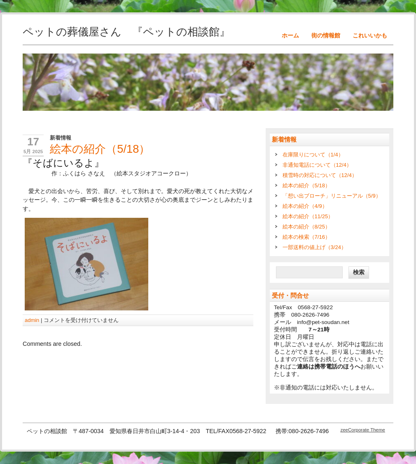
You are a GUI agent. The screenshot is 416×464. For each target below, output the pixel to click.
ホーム (290, 35)
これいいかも (370, 35)
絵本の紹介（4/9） (305, 206)
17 (33, 141)
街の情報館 (325, 35)
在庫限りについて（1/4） (313, 155)
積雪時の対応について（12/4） (320, 175)
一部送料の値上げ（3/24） (314, 247)
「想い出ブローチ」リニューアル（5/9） (332, 196)
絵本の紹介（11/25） (308, 216)
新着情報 (60, 138)
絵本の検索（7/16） (306, 237)
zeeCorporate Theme (362, 429)
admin (32, 320)
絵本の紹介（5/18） (306, 185)
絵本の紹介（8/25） (306, 227)
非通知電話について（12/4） (317, 165)
